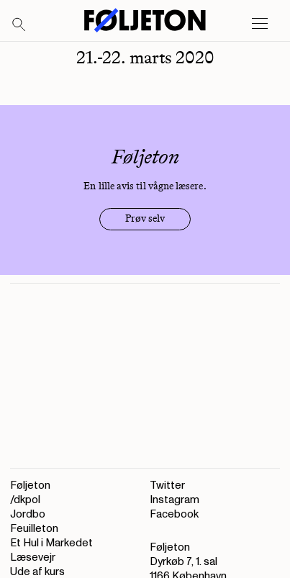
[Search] (19, 25)
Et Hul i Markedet (51, 543)
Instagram (174, 499)
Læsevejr (32, 557)
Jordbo (27, 514)
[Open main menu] (260, 24)
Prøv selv (145, 218)
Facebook (174, 514)
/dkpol (25, 499)
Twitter (167, 485)
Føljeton (30, 485)
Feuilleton (34, 528)
